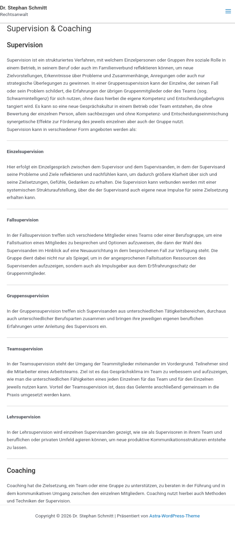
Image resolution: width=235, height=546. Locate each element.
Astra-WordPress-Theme (174, 515)
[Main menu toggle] (228, 11)
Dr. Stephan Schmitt (23, 8)
